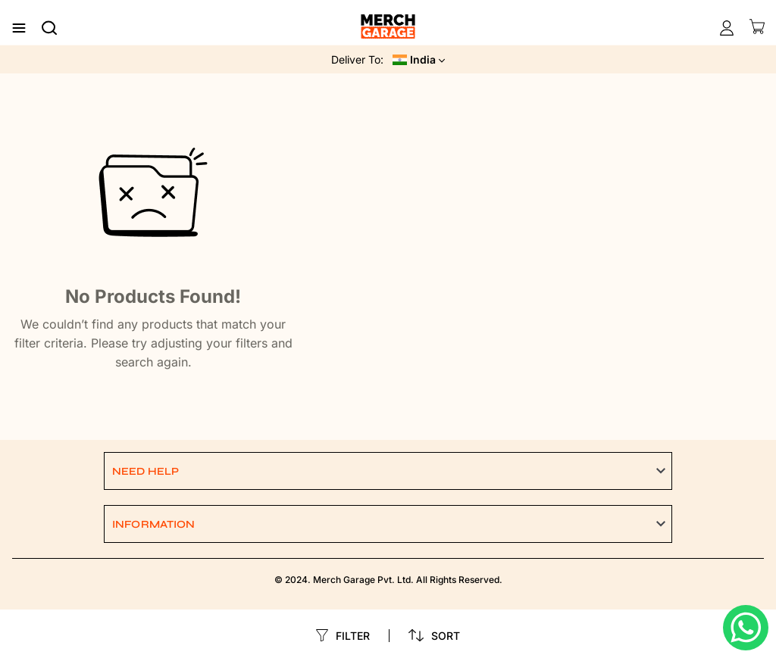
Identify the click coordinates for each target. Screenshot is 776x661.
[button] (388, 471)
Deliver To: (357, 59)
